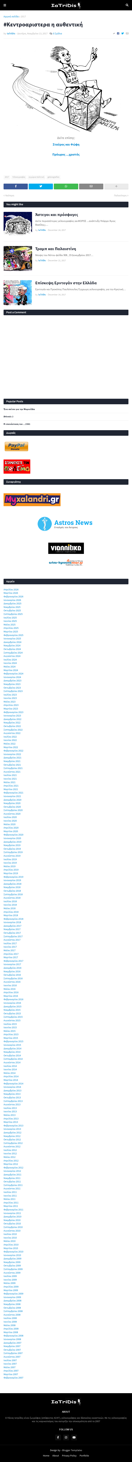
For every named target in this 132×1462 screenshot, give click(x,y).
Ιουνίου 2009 (10, 1279)
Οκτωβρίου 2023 (12, 687)
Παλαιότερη (120, 195)
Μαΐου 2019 (9, 866)
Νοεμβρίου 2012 (12, 1136)
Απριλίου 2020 (11, 827)
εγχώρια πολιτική (36, 177)
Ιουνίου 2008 (10, 1321)
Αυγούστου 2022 (12, 733)
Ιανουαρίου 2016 (12, 1002)
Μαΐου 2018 (9, 908)
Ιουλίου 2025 (10, 617)
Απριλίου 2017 (11, 953)
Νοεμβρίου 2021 (12, 761)
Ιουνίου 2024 (10, 663)
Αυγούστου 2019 (12, 855)
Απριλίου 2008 (11, 1328)
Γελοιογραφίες (18, 177)
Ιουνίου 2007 (10, 1363)
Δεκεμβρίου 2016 (12, 967)
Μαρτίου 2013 (11, 1122)
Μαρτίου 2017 (11, 957)
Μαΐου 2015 (9, 1031)
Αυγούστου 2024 (12, 656)
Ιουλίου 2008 (10, 1318)
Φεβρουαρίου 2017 (13, 960)
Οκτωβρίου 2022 (12, 726)
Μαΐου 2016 (9, 989)
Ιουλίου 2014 (10, 1066)
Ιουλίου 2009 (10, 1276)
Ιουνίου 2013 (10, 1111)
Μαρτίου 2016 (11, 995)
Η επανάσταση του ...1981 (17, 424)
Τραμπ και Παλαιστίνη (55, 248)
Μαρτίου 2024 (11, 670)
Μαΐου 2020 (9, 824)
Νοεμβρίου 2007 (12, 1346)
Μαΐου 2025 (9, 624)
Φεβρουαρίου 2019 (13, 876)
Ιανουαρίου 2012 (12, 1171)
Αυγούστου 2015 (12, 1020)
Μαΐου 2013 (9, 1115)
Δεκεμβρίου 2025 (12, 603)
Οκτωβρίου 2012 (12, 1139)
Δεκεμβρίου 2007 (12, 1342)
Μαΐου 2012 (9, 1157)
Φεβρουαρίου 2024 (13, 673)
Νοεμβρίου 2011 (12, 1178)
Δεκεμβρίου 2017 (12, 925)
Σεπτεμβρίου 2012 (13, 1143)
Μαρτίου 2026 (11, 592)
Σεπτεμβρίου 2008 (13, 1311)
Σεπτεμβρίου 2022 (13, 729)
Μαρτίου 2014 (11, 1080)
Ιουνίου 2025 (10, 621)
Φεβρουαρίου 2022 (13, 750)
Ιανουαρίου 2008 (12, 1339)
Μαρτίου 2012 (11, 1164)
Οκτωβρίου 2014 (12, 1055)
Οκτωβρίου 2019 (12, 848)
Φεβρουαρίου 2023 (13, 712)
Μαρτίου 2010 (11, 1248)
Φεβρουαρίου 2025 (13, 635)
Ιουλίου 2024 (10, 659)
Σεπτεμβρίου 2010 (13, 1227)
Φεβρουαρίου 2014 (13, 1083)
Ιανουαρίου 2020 (12, 838)
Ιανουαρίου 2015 (12, 1044)
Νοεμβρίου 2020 (12, 803)
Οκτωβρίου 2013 (12, 1097)
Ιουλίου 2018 (10, 901)
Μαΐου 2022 (9, 743)
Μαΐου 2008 (9, 1325)
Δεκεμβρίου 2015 (12, 1006)
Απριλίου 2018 (11, 911)
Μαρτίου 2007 (11, 1374)
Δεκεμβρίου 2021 (12, 757)
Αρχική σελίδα (11, 16)
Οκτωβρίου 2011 (12, 1181)
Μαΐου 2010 (9, 1241)
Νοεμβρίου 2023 (12, 684)
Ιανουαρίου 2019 (12, 880)
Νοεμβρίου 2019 (12, 845)
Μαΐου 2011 (9, 1199)
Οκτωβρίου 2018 (12, 890)
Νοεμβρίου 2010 (12, 1220)
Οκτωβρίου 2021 (12, 764)
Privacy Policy (69, 1455)
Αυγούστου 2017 (12, 939)
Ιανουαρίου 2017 (12, 964)
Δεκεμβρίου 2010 (12, 1216)
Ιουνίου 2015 (10, 1027)
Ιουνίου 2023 (10, 698)
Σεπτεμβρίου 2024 (13, 652)
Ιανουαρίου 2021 (12, 796)
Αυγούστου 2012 (12, 1146)
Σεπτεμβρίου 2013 (13, 1101)
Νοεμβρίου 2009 (12, 1262)
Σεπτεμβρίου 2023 (13, 691)
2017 (23, 16)
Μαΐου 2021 (9, 782)
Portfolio (84, 1455)
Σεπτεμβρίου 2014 (13, 1058)
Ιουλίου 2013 (10, 1108)
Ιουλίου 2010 (10, 1234)
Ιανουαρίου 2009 (12, 1297)
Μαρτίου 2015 (11, 1038)
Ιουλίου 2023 (10, 694)
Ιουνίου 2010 (10, 1237)
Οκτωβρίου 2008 (12, 1307)
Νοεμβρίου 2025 (12, 607)
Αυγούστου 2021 (12, 771)
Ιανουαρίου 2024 (12, 677)
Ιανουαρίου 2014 (12, 1086)
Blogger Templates (72, 1450)
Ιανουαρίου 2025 (12, 638)
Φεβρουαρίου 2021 (13, 792)
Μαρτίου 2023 (11, 708)
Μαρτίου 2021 (11, 789)
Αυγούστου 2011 (12, 1188)
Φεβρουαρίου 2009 (13, 1293)
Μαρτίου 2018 (11, 915)
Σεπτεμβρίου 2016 (13, 978)
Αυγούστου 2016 (12, 981)
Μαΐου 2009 (9, 1283)
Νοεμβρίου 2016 (12, 971)
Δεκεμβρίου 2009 (12, 1258)
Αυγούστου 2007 (12, 1356)
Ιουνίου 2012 (10, 1153)
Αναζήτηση (127, 5)
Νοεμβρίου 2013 (12, 1093)
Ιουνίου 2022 (10, 740)
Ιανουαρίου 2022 (12, 754)
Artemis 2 (8, 416)
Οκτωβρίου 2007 (12, 1349)
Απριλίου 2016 (11, 992)
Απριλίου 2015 (11, 1034)
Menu (5, 5)
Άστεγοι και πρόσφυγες (56, 214)
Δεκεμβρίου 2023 (12, 680)
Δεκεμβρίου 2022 (12, 719)
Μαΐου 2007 (9, 1367)
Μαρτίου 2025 (11, 631)
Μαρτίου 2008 (11, 1332)
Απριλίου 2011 (11, 1202)
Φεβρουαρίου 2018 (13, 918)
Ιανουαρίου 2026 (12, 600)
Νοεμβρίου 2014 (12, 1051)
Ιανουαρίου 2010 (12, 1255)
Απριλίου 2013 (11, 1118)
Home (46, 1455)
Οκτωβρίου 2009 (12, 1265)
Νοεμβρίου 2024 (12, 645)
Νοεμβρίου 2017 (12, 929)
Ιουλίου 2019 (10, 859)
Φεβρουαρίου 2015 (13, 1041)
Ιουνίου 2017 (10, 946)
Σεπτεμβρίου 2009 (13, 1269)
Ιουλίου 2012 (10, 1150)
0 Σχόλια (57, 33)
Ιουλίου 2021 (10, 775)
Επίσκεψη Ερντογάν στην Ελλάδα (66, 282)
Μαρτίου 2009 (11, 1290)
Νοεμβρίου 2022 (12, 722)
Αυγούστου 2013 (12, 1104)
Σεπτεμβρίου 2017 (13, 936)
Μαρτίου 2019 (11, 873)
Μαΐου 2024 (9, 666)
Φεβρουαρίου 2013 (13, 1125)
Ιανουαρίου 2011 (12, 1213)
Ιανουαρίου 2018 (12, 922)
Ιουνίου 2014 (10, 1069)
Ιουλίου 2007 (10, 1360)
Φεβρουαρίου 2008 (13, 1335)
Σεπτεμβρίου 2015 (13, 1016)
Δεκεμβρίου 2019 (12, 841)
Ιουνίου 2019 (10, 862)
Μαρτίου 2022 (11, 747)
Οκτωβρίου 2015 (12, 1013)
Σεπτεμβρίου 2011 (13, 1185)
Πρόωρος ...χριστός (66, 154)
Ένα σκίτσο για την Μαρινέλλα (19, 409)
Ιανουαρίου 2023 (12, 715)
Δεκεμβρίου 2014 (12, 1048)
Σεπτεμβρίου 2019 (13, 852)
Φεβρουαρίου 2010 (13, 1251)
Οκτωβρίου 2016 (12, 974)
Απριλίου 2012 (11, 1160)
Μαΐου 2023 (9, 701)
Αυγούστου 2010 (12, 1230)
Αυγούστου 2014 (12, 1062)
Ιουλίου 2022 (10, 736)
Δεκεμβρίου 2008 (12, 1300)
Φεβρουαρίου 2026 (13, 596)
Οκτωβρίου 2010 (12, 1223)
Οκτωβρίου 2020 (12, 806)
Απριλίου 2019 (11, 869)
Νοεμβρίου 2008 (12, 1304)
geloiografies (53, 177)
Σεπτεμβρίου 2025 (13, 614)
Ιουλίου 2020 (10, 817)
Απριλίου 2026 (11, 589)
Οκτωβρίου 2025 (12, 610)
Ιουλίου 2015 (10, 1024)
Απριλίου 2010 (11, 1244)
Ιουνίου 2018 (10, 904)
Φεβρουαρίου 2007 (13, 1377)
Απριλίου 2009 (11, 1286)
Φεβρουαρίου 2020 (13, 834)
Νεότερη (9, 195)
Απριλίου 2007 (11, 1370)
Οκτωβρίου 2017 (12, 932)
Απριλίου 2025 (11, 628)
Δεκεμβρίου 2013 (12, 1090)
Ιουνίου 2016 (10, 985)
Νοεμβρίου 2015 (12, 1009)
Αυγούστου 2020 (12, 813)
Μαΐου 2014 (9, 1073)
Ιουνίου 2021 (10, 778)
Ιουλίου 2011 (10, 1192)
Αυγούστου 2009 (12, 1272)
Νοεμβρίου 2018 (12, 887)
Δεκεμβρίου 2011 (12, 1174)
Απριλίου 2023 (11, 705)
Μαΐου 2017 (9, 950)
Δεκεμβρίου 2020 (12, 799)
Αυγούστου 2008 (12, 1314)
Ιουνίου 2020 (10, 820)
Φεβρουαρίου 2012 (13, 1167)
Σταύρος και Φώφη (66, 144)
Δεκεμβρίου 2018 (12, 883)
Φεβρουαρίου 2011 (13, 1209)
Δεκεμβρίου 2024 (12, 642)
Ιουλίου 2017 (10, 943)
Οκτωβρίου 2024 (12, 649)
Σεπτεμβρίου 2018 (13, 894)
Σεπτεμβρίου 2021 (13, 768)
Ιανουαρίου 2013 (12, 1129)
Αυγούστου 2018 (12, 897)
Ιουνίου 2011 (10, 1195)
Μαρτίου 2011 (11, 1206)
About (55, 1455)
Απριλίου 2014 (11, 1076)
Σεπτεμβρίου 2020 (13, 810)
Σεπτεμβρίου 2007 (13, 1353)
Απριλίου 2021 (11, 785)
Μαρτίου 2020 (11, 831)
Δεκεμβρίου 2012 (12, 1132)
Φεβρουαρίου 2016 (13, 999)
